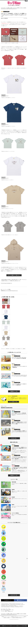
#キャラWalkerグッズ (19, 348)
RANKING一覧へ (15, 438)
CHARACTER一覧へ (15, 595)
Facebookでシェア (20, 600)
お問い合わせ (16, 616)
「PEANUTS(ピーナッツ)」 (5, 23)
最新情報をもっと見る (15, 391)
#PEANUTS (7, 348)
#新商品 (24, 348)
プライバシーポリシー (8, 616)
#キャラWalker (12, 348)
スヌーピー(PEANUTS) (6, 11)
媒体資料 (5, 617)
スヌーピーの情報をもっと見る (14, 402)
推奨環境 (12, 616)
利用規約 (3, 616)
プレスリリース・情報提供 (22, 616)
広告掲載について (9, 617)
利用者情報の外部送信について (19, 617)
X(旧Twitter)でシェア (7, 600)
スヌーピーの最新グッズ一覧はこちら (14, 275)
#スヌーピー (3, 348)
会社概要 (13, 617)
